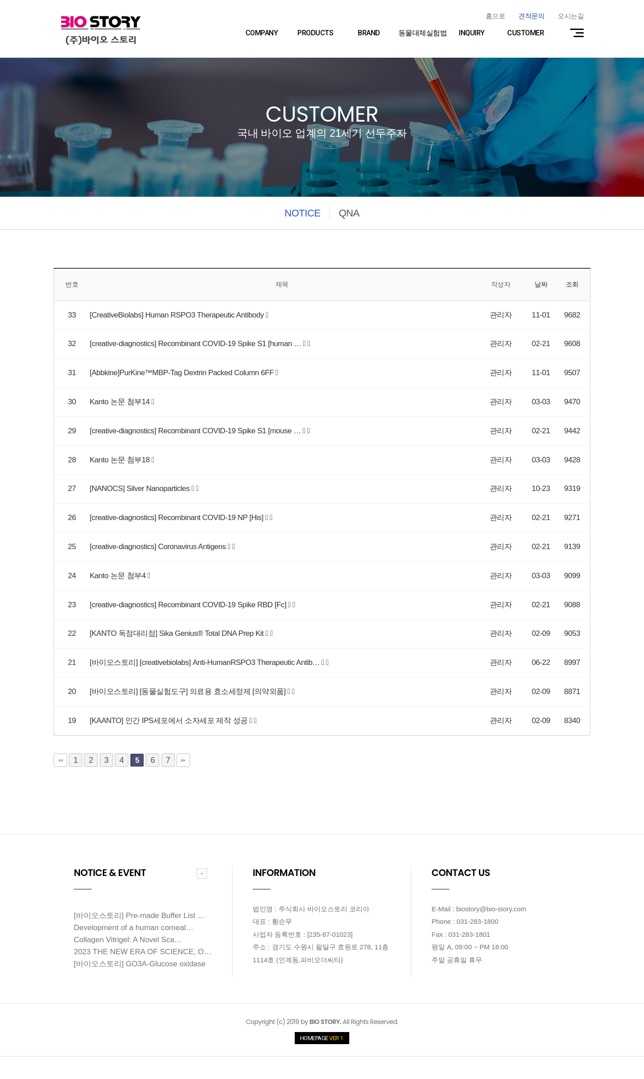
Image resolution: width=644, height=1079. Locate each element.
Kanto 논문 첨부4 (119, 575)
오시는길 (571, 16)
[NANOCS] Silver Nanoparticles (141, 488)
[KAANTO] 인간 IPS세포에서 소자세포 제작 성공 (170, 720)
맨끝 (183, 760)
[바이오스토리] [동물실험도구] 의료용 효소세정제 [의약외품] (189, 691)
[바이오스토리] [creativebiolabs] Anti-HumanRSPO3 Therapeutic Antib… (206, 662)
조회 (572, 284)
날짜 (540, 284)
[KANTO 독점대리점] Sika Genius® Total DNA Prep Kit (178, 633)
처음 (60, 760)
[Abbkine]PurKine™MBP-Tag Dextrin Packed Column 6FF (183, 372)
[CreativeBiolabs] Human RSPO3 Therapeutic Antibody (178, 315)
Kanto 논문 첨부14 (121, 402)
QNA (349, 213)
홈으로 (495, 16)
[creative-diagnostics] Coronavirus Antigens (159, 546)
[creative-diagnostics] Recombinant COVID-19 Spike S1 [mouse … (196, 431)
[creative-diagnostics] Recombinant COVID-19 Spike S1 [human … (196, 343)
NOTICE (302, 213)
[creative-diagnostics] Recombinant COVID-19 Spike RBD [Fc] (189, 605)
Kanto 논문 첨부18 (121, 460)
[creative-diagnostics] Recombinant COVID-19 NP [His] (178, 517)
